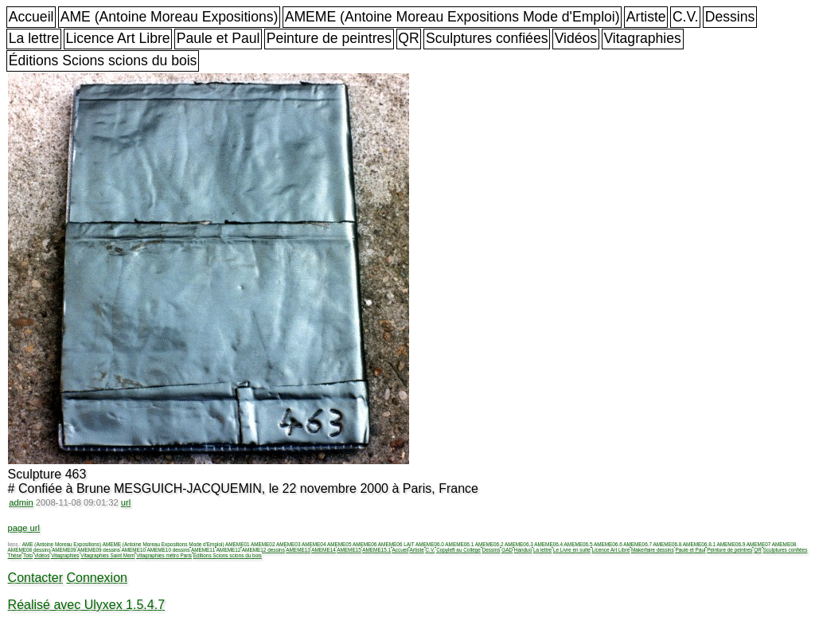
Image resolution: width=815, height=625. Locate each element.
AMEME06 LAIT (396, 544)
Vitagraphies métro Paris (164, 555)
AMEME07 (759, 544)
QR (408, 38)
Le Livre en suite (572, 550)
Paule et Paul (218, 38)
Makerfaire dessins (652, 550)
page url (24, 528)
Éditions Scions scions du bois (103, 60)
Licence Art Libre (118, 38)
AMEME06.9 (730, 544)
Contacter (35, 577)
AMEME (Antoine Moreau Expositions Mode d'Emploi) (452, 17)
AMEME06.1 (459, 544)
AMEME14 (323, 550)
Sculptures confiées (487, 38)
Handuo (523, 550)
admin (21, 502)
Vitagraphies (642, 38)
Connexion (96, 577)
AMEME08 (784, 544)
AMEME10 (133, 550)
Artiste (646, 17)
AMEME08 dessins (29, 550)
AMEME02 (263, 544)
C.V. (686, 17)
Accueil (31, 17)
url (126, 502)
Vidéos (576, 38)
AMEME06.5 (578, 544)
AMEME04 (314, 544)
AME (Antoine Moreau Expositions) (169, 17)
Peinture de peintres (329, 38)
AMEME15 (349, 550)
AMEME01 (237, 544)
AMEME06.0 (429, 544)
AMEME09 (64, 550)
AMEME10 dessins (167, 550)
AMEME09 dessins (98, 550)
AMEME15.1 (376, 550)
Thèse (15, 555)
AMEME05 (339, 544)
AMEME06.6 (608, 544)
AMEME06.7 (637, 544)
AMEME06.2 (489, 544)
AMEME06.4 (548, 544)
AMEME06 (365, 544)
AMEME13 (298, 550)
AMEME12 (228, 550)
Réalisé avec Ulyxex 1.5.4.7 (86, 604)
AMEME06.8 (667, 544)
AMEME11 (203, 550)
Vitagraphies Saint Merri (107, 555)
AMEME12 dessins (263, 550)
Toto (28, 555)
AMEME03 (288, 544)
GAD (507, 550)
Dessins (730, 17)
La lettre (34, 38)
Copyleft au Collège (458, 550)
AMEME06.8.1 (699, 544)
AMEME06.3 (519, 544)
